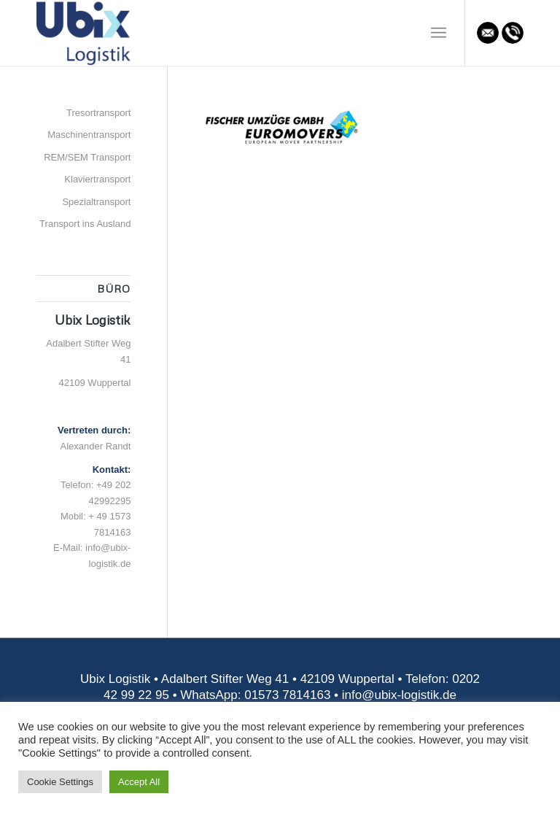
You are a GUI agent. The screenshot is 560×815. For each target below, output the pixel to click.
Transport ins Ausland (85, 223)
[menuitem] (438, 33)
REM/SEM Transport (87, 157)
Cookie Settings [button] (60, 781)
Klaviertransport (97, 179)
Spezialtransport (96, 201)
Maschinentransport (89, 134)
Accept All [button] (139, 781)
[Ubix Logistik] (84, 33)
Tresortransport (98, 112)
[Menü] (438, 33)
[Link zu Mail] (488, 33)
